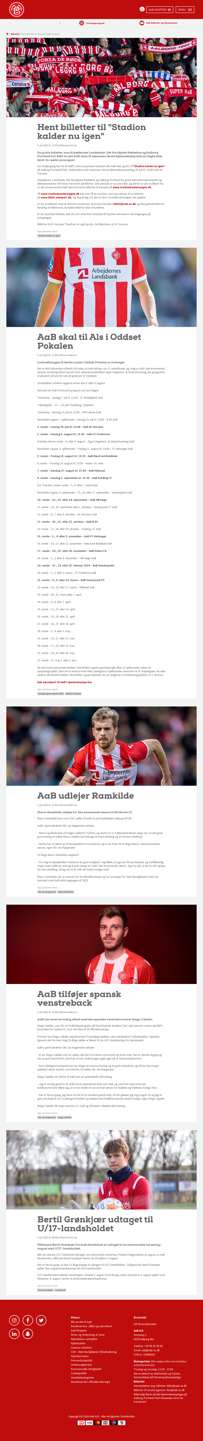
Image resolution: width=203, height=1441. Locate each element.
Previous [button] (60, 22)
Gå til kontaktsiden (145, 1324)
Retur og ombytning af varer (88, 1334)
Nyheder (15, 34)
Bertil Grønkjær (45, 1290)
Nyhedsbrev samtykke (84, 1339)
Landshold (60, 1290)
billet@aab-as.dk (125, 204)
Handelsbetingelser (82, 1377)
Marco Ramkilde (65, 892)
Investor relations (81, 1347)
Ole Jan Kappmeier (47, 892)
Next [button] (9, 22)
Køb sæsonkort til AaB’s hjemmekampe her (64, 682)
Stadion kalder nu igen (49, 236)
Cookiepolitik (79, 1373)
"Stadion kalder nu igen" (149, 166)
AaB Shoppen (78, 1330)
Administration (80, 1356)
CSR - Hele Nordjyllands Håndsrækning (94, 1352)
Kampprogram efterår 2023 (50, 694)
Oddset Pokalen (73, 694)
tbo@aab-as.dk (176, 1390)
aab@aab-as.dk (151, 1350)
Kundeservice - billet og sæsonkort (91, 1326)
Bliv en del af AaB (81, 1322)
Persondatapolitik (81, 1360)
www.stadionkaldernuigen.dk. (132, 187)
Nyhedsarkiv (78, 1343)
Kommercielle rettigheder (86, 1369)
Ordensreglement (81, 1364)
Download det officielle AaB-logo (90, 1382)
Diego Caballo (64, 1117)
